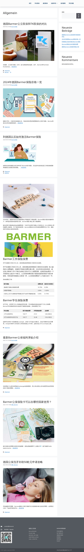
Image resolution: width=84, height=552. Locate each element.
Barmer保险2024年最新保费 (70, 44)
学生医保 (37, 3)
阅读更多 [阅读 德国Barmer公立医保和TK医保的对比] (14, 67)
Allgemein (7, 70)
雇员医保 (45, 3)
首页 (30, 3)
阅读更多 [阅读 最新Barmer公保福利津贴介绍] (17, 388)
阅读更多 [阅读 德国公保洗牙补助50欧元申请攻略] (21, 508)
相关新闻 (63, 3)
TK (10, 72)
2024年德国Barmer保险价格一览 (22, 82)
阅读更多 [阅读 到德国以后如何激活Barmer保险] (23, 167)
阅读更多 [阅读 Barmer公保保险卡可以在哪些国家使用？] (15, 448)
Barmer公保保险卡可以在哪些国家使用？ (27, 402)
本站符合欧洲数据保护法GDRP (64, 550)
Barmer (7, 72)
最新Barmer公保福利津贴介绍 (20, 337)
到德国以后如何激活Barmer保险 (22, 137)
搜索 (63, 12)
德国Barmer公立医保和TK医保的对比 (25, 23)
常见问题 (71, 3)
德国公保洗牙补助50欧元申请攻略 (23, 462)
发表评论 (7, 173)
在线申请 (54, 3)
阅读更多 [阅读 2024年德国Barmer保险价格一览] (20, 123)
